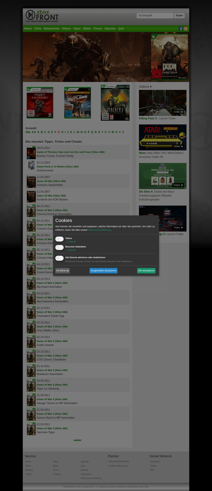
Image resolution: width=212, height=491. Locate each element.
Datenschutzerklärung (99, 230)
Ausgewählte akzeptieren (103, 270)
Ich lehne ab (62, 270)
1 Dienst (70, 241)
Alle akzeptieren (146, 270)
